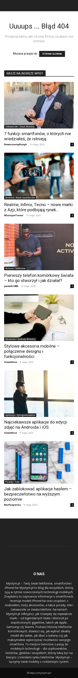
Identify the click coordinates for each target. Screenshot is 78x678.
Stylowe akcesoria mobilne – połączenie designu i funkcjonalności (32, 351)
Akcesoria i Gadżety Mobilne (20, 339)
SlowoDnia (10, 362)
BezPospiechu (12, 504)
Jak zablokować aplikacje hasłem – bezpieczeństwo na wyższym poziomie (38, 494)
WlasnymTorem (13, 215)
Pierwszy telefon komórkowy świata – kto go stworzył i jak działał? (38, 278)
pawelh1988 (11, 286)
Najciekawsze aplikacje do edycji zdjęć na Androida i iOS (35, 425)
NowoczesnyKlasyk (15, 144)
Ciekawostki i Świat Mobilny (19, 126)
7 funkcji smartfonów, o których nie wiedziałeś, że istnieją (37, 136)
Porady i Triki (12, 481)
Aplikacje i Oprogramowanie (20, 415)
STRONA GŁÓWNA (52, 54)
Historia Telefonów (15, 268)
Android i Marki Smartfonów (20, 197)
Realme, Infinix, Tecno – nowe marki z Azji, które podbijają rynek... (38, 207)
